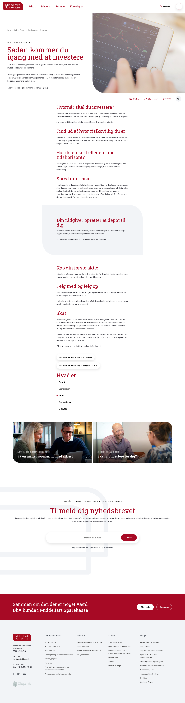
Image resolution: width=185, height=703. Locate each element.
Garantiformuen (146, 646)
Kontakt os (164, 607)
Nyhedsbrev (113, 657)
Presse (111, 661)
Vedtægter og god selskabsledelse (59, 654)
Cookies (143, 678)
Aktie (61, 395)
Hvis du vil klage (114, 666)
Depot (62, 382)
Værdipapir (64, 389)
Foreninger (76, 6)
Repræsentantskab (52, 646)
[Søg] (179, 6)
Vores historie (50, 642)
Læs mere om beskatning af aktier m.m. (75, 357)
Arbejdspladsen (83, 654)
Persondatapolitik (147, 670)
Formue (60, 6)
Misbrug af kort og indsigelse (151, 661)
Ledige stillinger (83, 646)
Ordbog (134, 98)
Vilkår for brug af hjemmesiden (152, 666)
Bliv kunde (145, 607)
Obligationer (65, 402)
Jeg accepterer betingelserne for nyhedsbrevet (92, 547)
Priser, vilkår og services (149, 642)
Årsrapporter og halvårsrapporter (58, 674)
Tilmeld (129, 537)
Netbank (165, 6)
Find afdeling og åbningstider (120, 646)
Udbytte (63, 409)
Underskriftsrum (146, 682)
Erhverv (45, 6)
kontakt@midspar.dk (21, 659)
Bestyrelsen (50, 650)
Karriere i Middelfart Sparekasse (89, 642)
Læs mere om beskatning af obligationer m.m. (78, 365)
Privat (32, 6)
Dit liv (15, 30)
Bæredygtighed (51, 659)
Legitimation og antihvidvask (151, 650)
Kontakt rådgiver (115, 642)
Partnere (48, 663)
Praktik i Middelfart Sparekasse (89, 650)
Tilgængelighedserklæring (150, 674)
